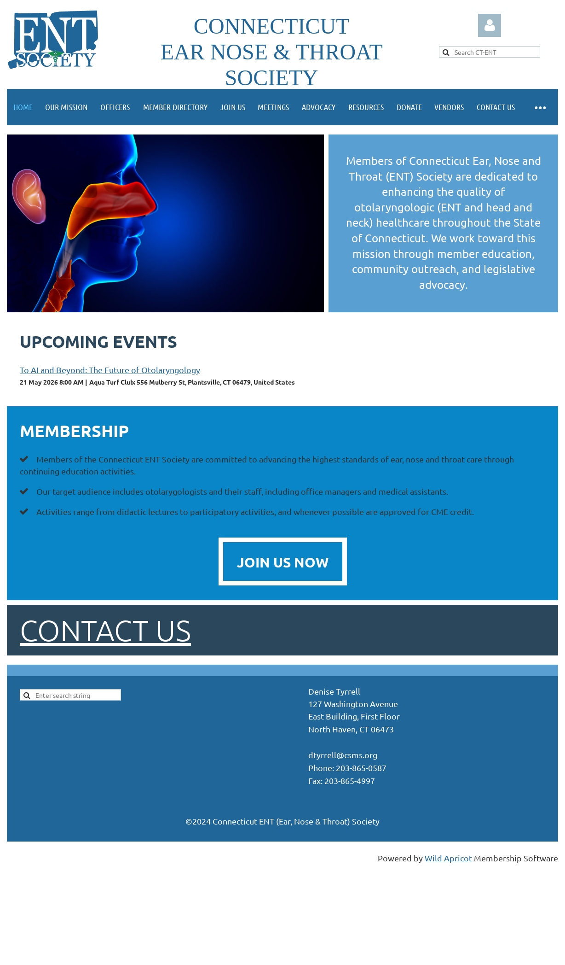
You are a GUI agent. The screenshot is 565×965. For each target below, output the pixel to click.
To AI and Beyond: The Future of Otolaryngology (110, 369)
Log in (489, 25)
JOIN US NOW (283, 562)
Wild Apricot (448, 858)
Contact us (105, 630)
